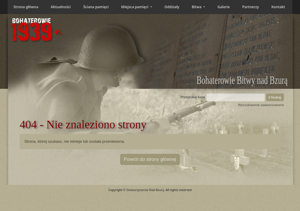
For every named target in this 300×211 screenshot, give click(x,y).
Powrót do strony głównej (150, 159)
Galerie (224, 6)
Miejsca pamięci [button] (135, 6)
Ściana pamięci (96, 6)
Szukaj (275, 97)
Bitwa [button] (197, 6)
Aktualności (61, 6)
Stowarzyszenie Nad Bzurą (145, 190)
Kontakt (278, 6)
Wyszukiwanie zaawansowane (261, 105)
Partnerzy (250, 6)
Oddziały (171, 6)
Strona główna (25, 6)
